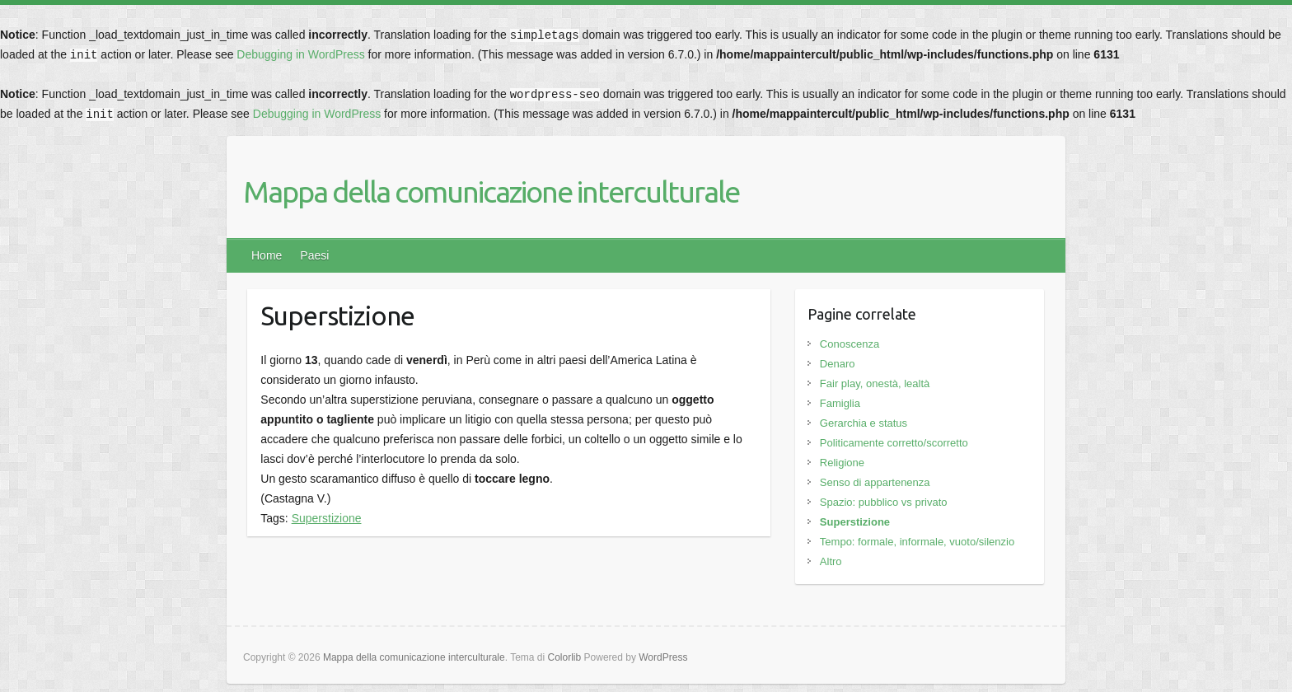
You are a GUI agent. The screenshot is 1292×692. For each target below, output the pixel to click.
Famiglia (840, 403)
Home (266, 255)
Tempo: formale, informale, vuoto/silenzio (917, 541)
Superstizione (327, 518)
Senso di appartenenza (875, 482)
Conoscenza (849, 344)
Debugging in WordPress (300, 54)
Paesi (314, 255)
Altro (831, 561)
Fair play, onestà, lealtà (874, 383)
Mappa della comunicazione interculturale (491, 191)
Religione (842, 462)
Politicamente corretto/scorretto (894, 443)
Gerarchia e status (863, 423)
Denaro (837, 364)
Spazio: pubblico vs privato (884, 502)
